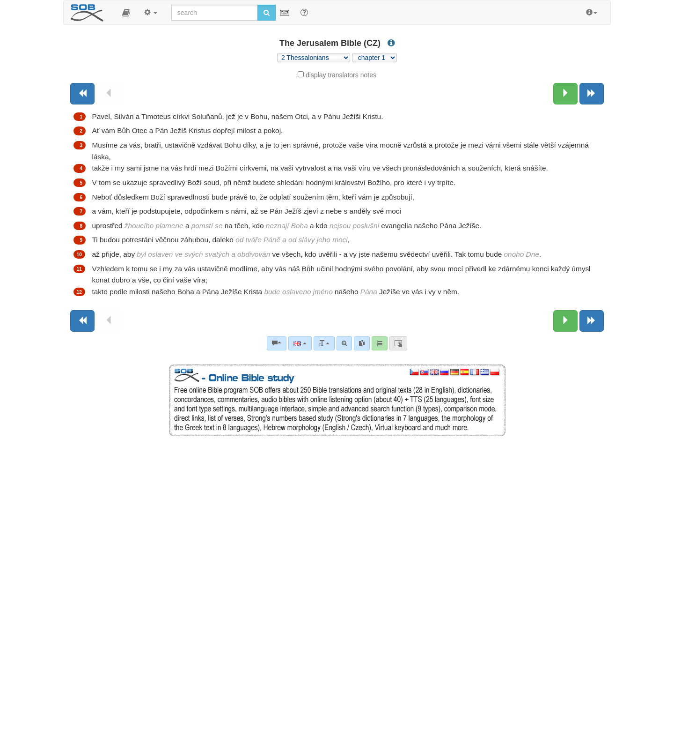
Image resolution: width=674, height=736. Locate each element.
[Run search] (266, 13)
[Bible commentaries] (276, 343)
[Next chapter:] (565, 93)
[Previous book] (82, 93)
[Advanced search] (344, 343)
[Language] (299, 343)
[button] (126, 12)
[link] (362, 343)
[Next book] (591, 93)
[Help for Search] (304, 12)
